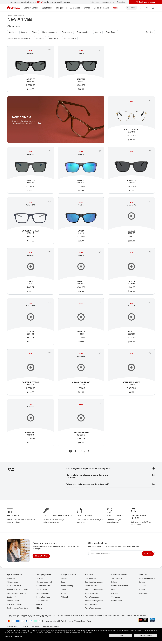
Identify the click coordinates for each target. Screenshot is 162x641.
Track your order (107, 2)
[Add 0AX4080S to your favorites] (150, 353)
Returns (114, 582)
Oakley (63, 589)
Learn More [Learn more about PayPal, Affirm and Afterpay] (86, 621)
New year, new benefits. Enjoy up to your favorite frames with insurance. (40, 2)
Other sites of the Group (51, 626)
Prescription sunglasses (94, 601)
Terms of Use (46, 632)
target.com (35, 626)
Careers (142, 582)
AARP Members (42, 601)
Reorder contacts (43, 586)
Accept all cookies (145, 635)
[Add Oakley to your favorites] (49, 252)
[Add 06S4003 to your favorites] (150, 302)
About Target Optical (147, 578)
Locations (142, 586)
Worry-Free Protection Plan (17, 589)
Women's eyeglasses (93, 597)
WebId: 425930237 (13, 626)
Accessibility (143, 593)
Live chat (114, 593)
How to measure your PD (16, 593)
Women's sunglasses (93, 608)
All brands (65, 597)
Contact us (121, 2)
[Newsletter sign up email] (116, 553)
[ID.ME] (39, 608)
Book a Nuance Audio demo (17, 608)
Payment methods (43, 597)
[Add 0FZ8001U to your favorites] (49, 202)
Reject (120, 635)
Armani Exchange (67, 586)
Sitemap (25, 626)
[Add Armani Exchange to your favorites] (100, 353)
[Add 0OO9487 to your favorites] (150, 252)
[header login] (147, 8)
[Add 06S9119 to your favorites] (100, 202)
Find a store (94, 2)
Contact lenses (90, 578)
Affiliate (142, 589)
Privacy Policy (33, 632)
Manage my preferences (13, 636)
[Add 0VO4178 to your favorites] (150, 100)
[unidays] (40, 604)
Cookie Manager (86, 632)
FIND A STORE (41, 556)
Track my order (117, 578)
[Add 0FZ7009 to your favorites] (49, 353)
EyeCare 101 (11, 597)
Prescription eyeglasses (94, 589)
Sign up (147, 554)
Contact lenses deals (44, 582)
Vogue (63, 593)
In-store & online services (120, 586)
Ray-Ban (64, 578)
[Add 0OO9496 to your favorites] (49, 302)
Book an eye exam (14, 586)
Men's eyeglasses (91, 593)
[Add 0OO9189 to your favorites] (100, 151)
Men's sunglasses (91, 604)
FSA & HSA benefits (14, 604)
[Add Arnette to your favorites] (49, 50)
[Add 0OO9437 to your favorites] (150, 202)
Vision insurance (13, 582)
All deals (39, 578)
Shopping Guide (42, 593)
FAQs (113, 589)
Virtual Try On (41, 589)
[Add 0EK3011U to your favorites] (100, 403)
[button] (141, 8)
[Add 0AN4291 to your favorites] (150, 151)
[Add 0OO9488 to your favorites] (100, 302)
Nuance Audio (116, 601)
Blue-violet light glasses (94, 582)
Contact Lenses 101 (14, 601)
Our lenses (11, 578)
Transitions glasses (92, 586)
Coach (63, 582)
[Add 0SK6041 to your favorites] (49, 403)
